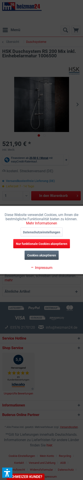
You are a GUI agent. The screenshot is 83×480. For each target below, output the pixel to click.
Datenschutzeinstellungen (41, 232)
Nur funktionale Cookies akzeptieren (41, 244)
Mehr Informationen (41, 223)
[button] (7, 473)
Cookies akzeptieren (41, 255)
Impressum (41, 268)
